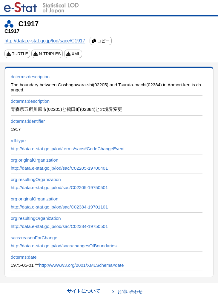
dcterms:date (24, 257)
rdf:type (18, 140)
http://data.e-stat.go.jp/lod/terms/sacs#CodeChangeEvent (68, 148)
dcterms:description (30, 76)
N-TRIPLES (47, 53)
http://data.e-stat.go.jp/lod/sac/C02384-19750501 (59, 226)
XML (73, 53)
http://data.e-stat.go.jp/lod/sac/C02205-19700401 (59, 168)
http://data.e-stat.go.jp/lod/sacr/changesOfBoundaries (63, 245)
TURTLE (17, 53)
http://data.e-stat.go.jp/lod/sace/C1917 (44, 40)
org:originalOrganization (34, 160)
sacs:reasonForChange (34, 237)
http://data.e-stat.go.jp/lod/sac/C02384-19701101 (59, 206)
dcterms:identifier (28, 121)
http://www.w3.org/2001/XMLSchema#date (81, 265)
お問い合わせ (129, 291)
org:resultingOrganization (36, 179)
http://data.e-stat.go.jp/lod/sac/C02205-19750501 (59, 187)
